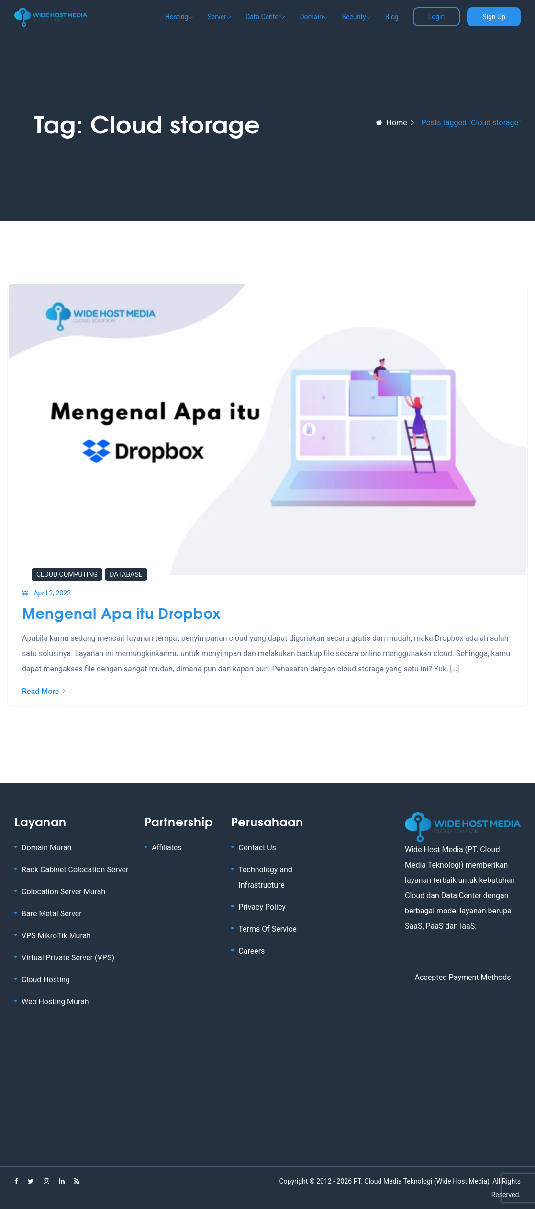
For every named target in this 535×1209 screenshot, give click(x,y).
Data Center (263, 17)
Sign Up (493, 17)
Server (216, 17)
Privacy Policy (262, 907)
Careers (251, 951)
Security (354, 17)
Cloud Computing (67, 574)
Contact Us (257, 847)
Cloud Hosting (46, 979)
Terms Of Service (267, 929)
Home (391, 122)
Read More (44, 691)
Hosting (177, 17)
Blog (392, 17)
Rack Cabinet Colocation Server (75, 869)
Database (126, 574)
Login (436, 17)
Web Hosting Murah (55, 1001)
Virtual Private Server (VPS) (68, 957)
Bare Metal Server (52, 913)
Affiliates (167, 847)
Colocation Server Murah (63, 891)
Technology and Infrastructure (265, 877)
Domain (311, 17)
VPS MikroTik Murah (56, 935)
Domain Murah (46, 847)
